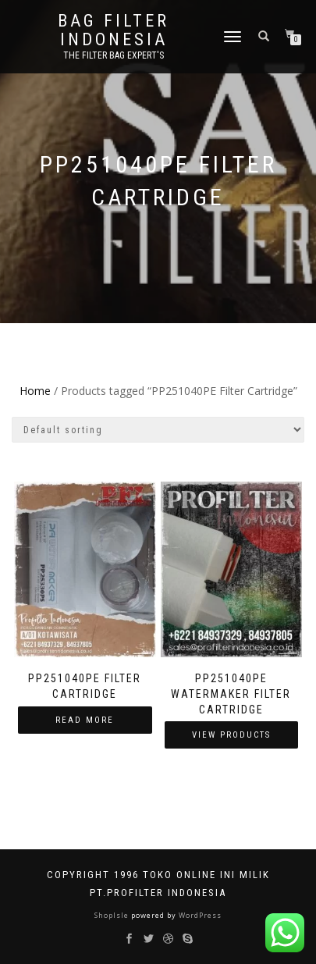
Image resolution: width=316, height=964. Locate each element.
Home (35, 390)
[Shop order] (158, 430)
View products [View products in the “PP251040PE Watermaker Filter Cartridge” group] (231, 735)
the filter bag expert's (113, 55)
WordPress (199, 915)
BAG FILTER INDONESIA (113, 30)
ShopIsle (112, 915)
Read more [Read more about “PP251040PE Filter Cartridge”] (84, 720)
